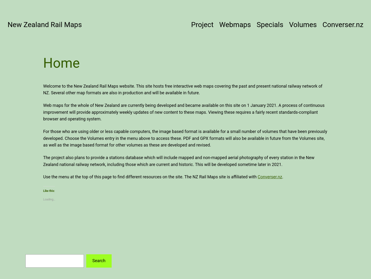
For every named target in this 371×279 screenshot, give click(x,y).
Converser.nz (270, 176)
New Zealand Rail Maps (45, 24)
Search (98, 260)
